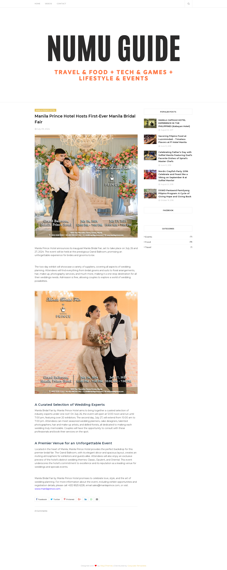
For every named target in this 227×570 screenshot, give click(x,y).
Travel (168, 247)
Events (168, 236)
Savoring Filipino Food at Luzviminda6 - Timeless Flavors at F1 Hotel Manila (172, 139)
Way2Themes (106, 565)
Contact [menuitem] (61, 4)
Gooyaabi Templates (137, 565)
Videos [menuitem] (48, 4)
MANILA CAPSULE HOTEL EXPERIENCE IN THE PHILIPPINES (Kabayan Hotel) (174, 123)
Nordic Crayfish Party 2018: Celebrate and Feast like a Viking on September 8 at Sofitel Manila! (173, 176)
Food (168, 242)
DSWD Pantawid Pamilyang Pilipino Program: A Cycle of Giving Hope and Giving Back (174, 193)
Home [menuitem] (37, 4)
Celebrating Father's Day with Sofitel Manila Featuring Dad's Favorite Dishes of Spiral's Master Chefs (175, 157)
